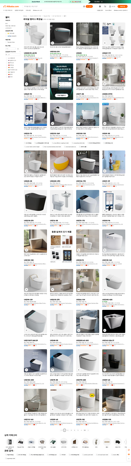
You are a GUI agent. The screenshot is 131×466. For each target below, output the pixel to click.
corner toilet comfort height (31, 146)
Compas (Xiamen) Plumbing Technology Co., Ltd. (87, 137)
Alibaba (25, 16)
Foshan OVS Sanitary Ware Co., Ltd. (33, 58)
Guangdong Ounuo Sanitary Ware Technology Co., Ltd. (61, 184)
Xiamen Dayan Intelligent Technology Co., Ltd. (61, 137)
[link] (129, 450)
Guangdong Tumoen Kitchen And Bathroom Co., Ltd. (87, 423)
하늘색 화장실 (9, 454)
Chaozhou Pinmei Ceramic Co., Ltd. (33, 184)
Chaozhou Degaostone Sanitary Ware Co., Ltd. (35, 97)
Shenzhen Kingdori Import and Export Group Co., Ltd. (113, 97)
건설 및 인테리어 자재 (35, 16)
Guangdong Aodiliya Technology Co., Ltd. (87, 263)
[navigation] (12, 223)
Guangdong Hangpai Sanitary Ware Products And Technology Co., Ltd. (35, 303)
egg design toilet (10, 458)
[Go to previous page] (61, 430)
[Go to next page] (88, 430)
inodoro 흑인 (115, 454)
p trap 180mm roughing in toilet (60, 143)
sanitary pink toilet (87, 454)
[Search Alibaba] (53, 6)
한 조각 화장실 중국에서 (94, 143)
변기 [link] (65, 16)
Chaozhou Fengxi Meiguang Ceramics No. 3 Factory (35, 224)
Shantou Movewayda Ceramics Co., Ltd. (112, 224)
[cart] (105, 6)
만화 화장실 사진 (108, 143)
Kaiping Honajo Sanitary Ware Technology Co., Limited (113, 304)
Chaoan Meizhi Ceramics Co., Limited (60, 224)
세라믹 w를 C (83, 146)
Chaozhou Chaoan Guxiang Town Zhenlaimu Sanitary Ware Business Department (35, 137)
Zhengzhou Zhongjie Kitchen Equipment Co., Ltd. (113, 383)
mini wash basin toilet (102, 454)
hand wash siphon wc (70, 146)
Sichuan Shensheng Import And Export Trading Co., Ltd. (87, 97)
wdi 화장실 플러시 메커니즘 (42, 143)
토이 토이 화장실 (21, 454)
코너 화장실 (27, 143)
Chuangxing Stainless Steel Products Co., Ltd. (113, 344)
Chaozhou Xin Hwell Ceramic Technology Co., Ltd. (61, 303)
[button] (84, 6)
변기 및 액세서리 (56, 16)
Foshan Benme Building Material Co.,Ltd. (112, 137)
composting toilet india (78, 143)
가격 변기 (63, 454)
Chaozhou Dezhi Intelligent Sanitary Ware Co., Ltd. (35, 263)
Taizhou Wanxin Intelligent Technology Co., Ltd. (35, 344)
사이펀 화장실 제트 (74, 454)
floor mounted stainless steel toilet (52, 146)
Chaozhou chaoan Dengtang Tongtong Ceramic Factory (87, 224)
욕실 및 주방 (47, 16)
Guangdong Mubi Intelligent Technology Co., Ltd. (87, 344)
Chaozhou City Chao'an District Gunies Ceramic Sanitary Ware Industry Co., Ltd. (61, 423)
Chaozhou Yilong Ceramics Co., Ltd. (85, 184)
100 (85, 430)
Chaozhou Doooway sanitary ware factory (113, 184)
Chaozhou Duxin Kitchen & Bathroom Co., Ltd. (61, 56)
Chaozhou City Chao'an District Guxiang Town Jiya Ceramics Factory (87, 58)
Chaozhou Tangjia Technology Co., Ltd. (34, 383)
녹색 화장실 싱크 (52, 454)
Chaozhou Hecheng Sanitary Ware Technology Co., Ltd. (113, 423)
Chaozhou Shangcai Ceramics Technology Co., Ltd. (61, 383)
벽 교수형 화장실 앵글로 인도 (36, 454)
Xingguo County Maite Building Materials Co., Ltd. (87, 383)
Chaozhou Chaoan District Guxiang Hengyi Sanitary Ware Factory (61, 344)
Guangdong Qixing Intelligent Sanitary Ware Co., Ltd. (87, 303)
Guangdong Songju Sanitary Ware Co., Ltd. (35, 423)
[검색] (89, 6)
